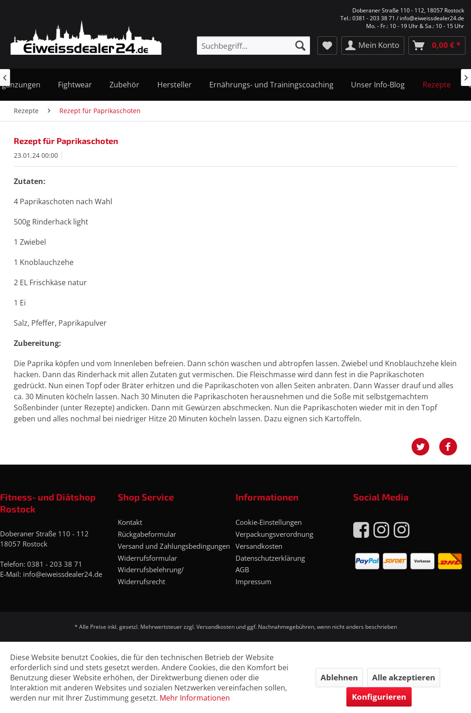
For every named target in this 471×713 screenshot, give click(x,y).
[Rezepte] (437, 85)
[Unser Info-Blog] (378, 85)
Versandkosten (259, 546)
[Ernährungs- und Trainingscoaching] (271, 85)
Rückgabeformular (147, 534)
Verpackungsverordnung (274, 534)
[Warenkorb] (436, 45)
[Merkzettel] (327, 45)
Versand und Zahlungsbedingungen (174, 546)
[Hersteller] (175, 85)
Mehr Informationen (195, 698)
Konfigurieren (379, 696)
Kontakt (130, 522)
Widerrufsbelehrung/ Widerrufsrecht (151, 575)
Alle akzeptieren (403, 677)
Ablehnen (339, 677)
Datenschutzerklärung (270, 558)
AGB (242, 569)
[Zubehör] (124, 85)
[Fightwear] (75, 85)
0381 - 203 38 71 (54, 564)
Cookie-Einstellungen (269, 522)
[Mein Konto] (372, 45)
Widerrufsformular (147, 558)
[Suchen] (300, 45)
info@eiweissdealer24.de (62, 574)
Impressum (253, 581)
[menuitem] (253, 45)
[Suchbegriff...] (253, 45)
